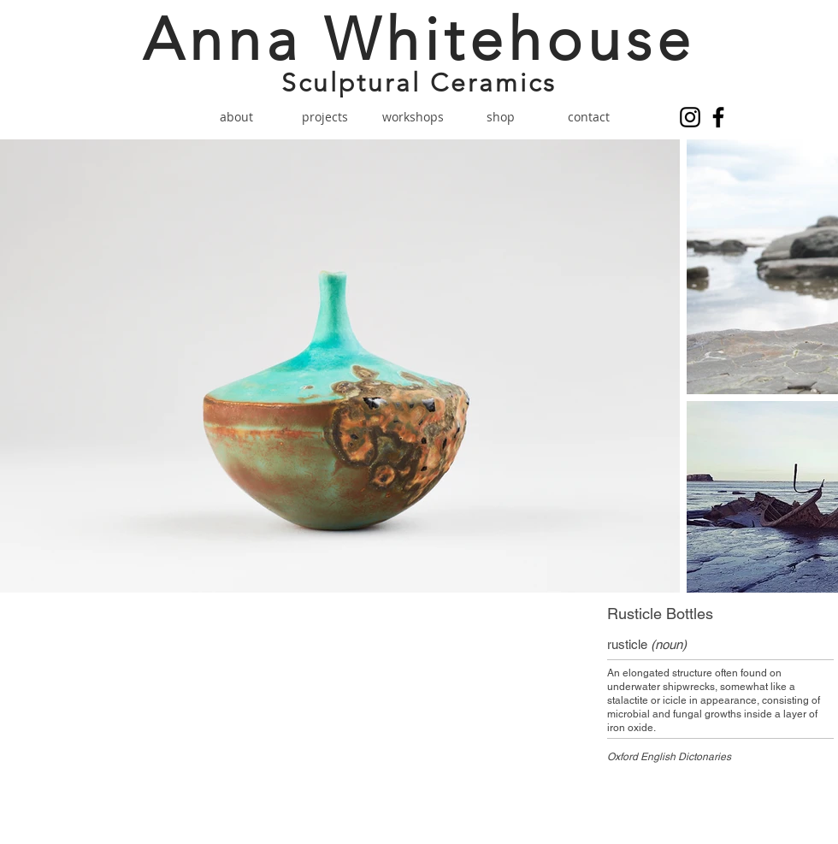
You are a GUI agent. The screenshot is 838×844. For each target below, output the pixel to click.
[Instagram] (690, 117)
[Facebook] (718, 117)
